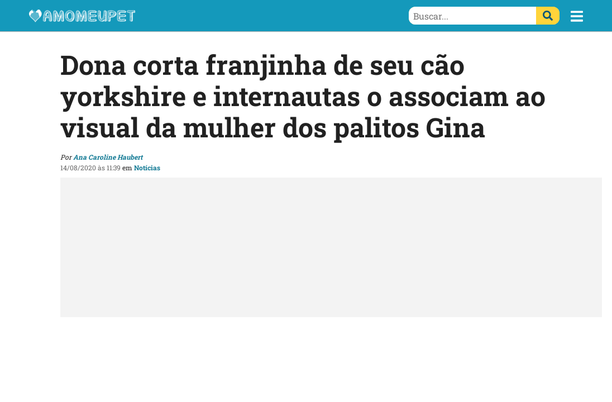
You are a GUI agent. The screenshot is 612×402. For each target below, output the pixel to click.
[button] (577, 16)
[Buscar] (548, 16)
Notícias (147, 167)
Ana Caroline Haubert (107, 156)
